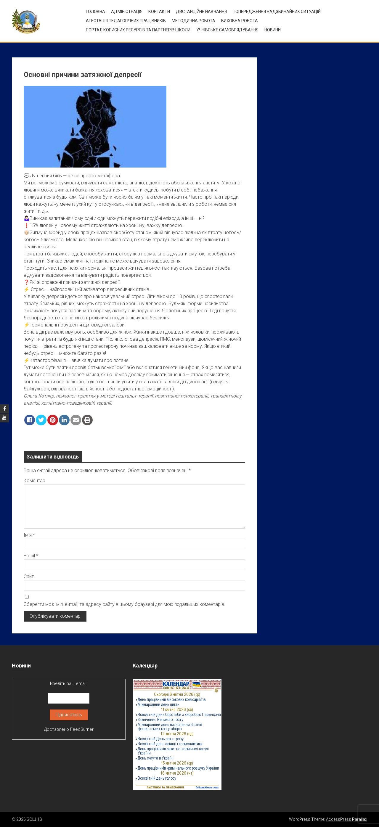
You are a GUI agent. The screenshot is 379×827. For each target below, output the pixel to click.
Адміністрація (126, 11)
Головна (95, 11)
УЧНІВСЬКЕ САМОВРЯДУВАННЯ (227, 30)
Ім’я (29, 535)
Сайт (29, 576)
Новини (272, 30)
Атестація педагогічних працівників (126, 20)
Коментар (34, 480)
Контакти (159, 11)
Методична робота (193, 20)
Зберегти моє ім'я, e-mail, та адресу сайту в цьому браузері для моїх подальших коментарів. (124, 604)
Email (31, 556)
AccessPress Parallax (346, 819)
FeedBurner (82, 729)
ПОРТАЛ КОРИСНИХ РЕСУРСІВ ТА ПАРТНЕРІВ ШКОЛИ (138, 30)
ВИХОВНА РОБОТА (239, 20)
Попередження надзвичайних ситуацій (277, 11)
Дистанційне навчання (201, 11)
